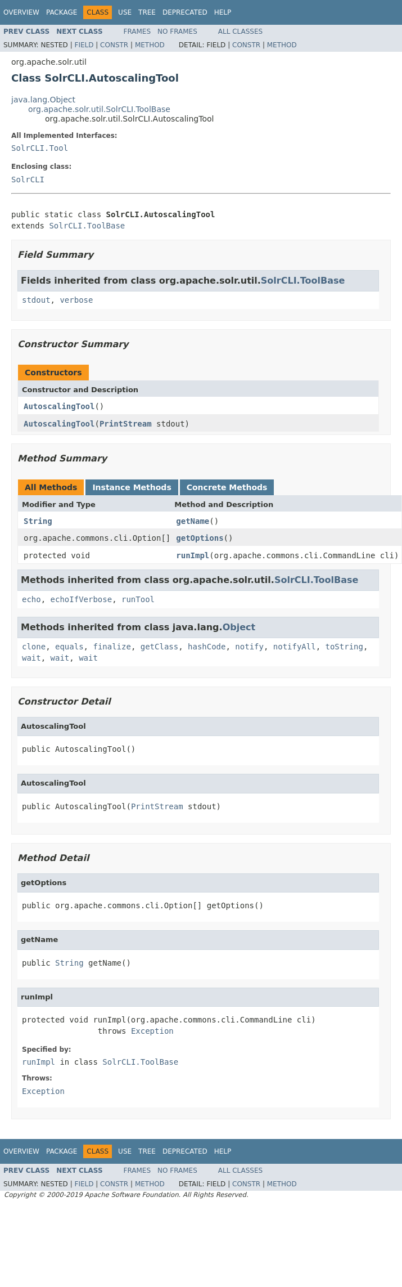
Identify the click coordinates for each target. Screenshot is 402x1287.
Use (125, 12)
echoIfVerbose (81, 599)
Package (61, 12)
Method (150, 45)
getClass (159, 646)
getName (192, 521)
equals (69, 646)
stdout (36, 299)
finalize (111, 646)
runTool (138, 599)
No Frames (177, 31)
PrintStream (126, 423)
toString (344, 646)
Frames (137, 31)
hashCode (206, 646)
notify (249, 646)
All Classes (240, 31)
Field (83, 45)
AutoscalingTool (59, 406)
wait (31, 657)
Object (239, 627)
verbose (76, 299)
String (38, 521)
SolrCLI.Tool (39, 148)
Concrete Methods (227, 487)
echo (31, 599)
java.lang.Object (43, 99)
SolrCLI (27, 179)
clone (34, 646)
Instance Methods (131, 487)
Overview (21, 12)
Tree (147, 12)
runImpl (192, 555)
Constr (114, 45)
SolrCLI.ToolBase (87, 225)
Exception (152, 1030)
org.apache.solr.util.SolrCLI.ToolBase (99, 109)
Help (223, 12)
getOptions (199, 537)
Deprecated (184, 12)
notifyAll (294, 646)
